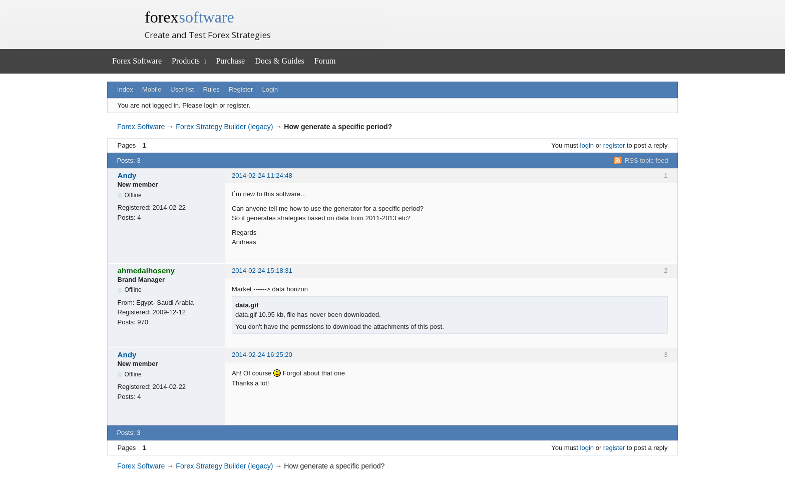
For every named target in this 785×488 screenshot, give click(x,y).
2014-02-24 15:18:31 (262, 270)
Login (270, 89)
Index (125, 89)
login (587, 145)
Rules (211, 89)
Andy (127, 175)
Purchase (230, 61)
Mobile (151, 89)
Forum (325, 61)
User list (182, 89)
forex (189, 17)
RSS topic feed (646, 160)
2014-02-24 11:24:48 (262, 175)
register (614, 145)
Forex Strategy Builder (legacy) (224, 127)
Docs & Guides (279, 61)
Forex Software (137, 61)
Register (241, 89)
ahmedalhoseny (146, 270)
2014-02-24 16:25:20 (262, 354)
